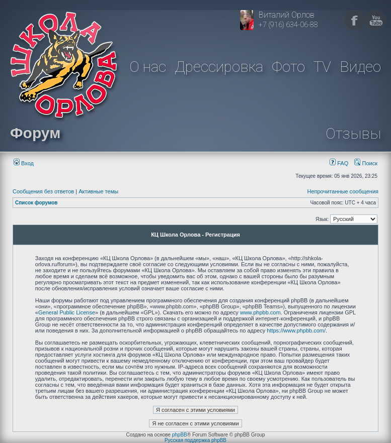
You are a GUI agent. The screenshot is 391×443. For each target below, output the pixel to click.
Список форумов (36, 202)
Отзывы (353, 133)
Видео (360, 66)
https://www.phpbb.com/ (296, 330)
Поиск (365, 163)
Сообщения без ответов (43, 191)
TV (322, 66)
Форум (35, 133)
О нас (147, 66)
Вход (24, 163)
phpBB (179, 434)
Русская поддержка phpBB (195, 440)
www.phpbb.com (260, 312)
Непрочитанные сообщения (342, 191)
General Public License (66, 312)
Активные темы (98, 191)
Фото (288, 66)
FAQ (339, 163)
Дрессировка (219, 66)
